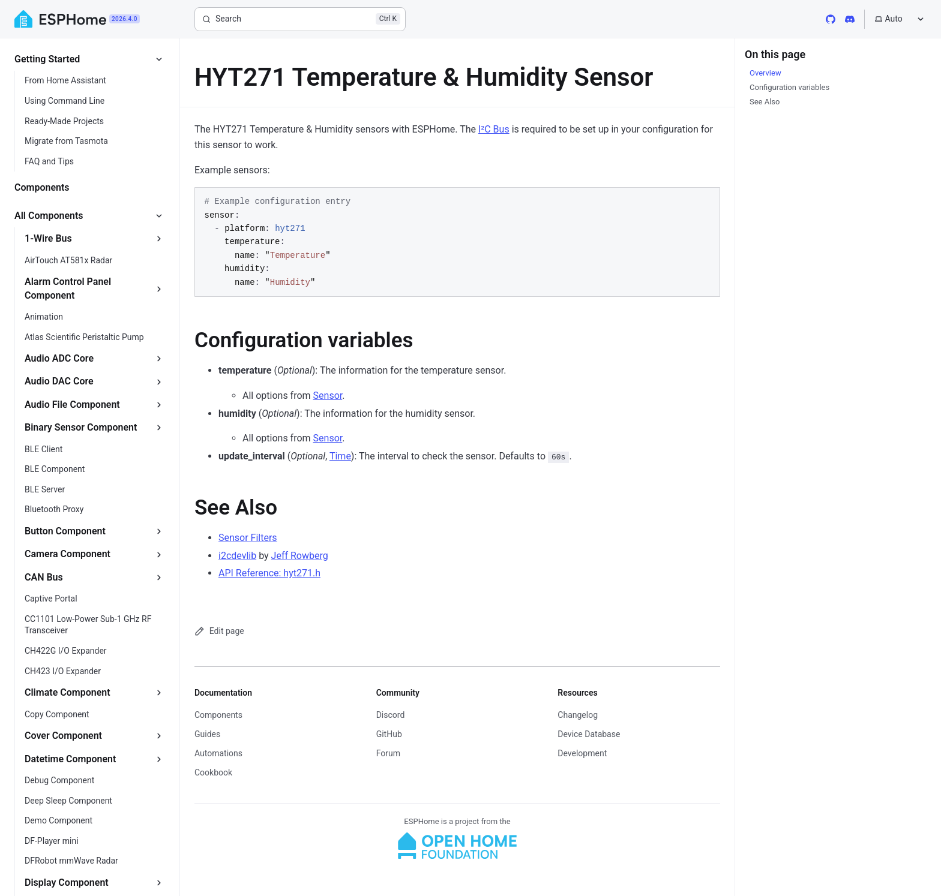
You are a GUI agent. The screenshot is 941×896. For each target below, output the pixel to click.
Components (218, 715)
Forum (388, 753)
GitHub (389, 734)
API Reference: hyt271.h (269, 573)
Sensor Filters (247, 537)
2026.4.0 (124, 19)
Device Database (589, 734)
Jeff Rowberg (299, 555)
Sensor (328, 395)
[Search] (300, 19)
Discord (390, 715)
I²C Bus (494, 129)
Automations (218, 753)
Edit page (219, 631)
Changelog (578, 715)
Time (340, 456)
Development (582, 753)
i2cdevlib (237, 555)
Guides (207, 734)
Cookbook (213, 772)
